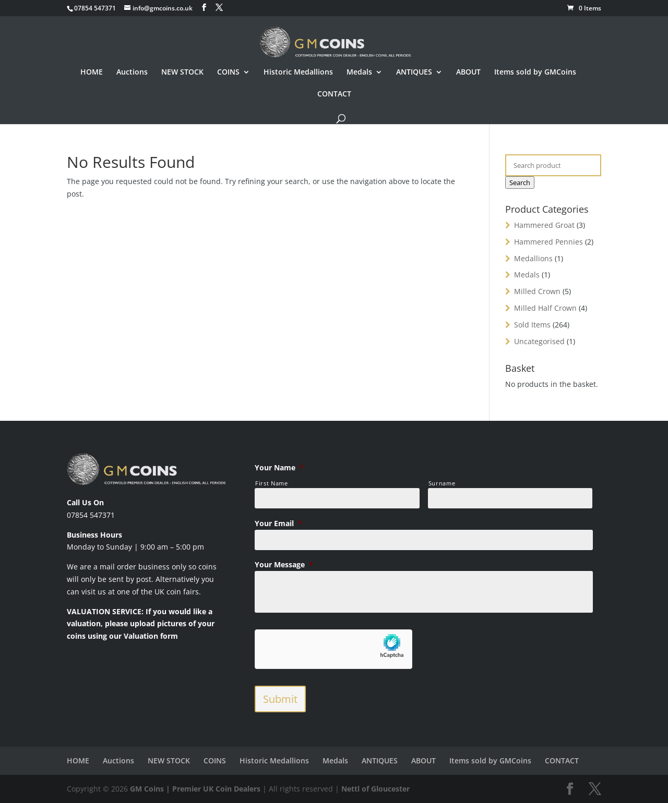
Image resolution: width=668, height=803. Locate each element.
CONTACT (334, 94)
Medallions (533, 258)
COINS (228, 72)
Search (519, 182)
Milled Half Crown (545, 308)
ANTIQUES (414, 72)
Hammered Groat (544, 225)
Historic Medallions (298, 72)
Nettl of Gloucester (375, 789)
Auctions (132, 72)
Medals (359, 72)
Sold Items (532, 325)
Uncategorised (539, 341)
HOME (91, 72)
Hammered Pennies (548, 242)
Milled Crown (537, 291)
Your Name (279, 467)
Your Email (278, 523)
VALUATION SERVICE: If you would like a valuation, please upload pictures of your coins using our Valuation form (140, 623)
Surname (442, 483)
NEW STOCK (182, 72)
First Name (271, 483)
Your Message (284, 564)
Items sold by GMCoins (535, 72)
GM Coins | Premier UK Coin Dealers (195, 789)
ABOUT (468, 72)
